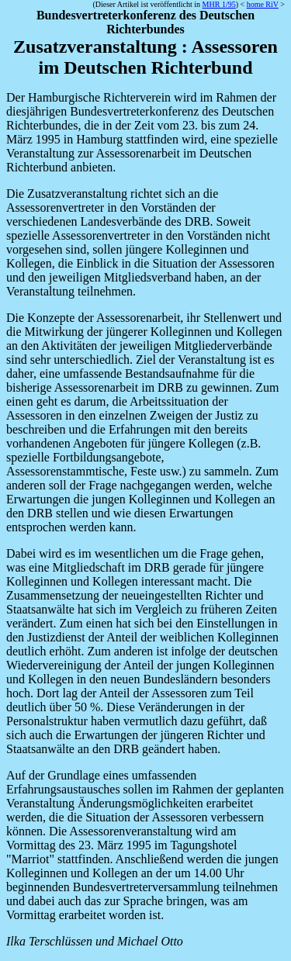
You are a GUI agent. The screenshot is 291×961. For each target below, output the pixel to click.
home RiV (263, 4)
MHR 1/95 (219, 4)
